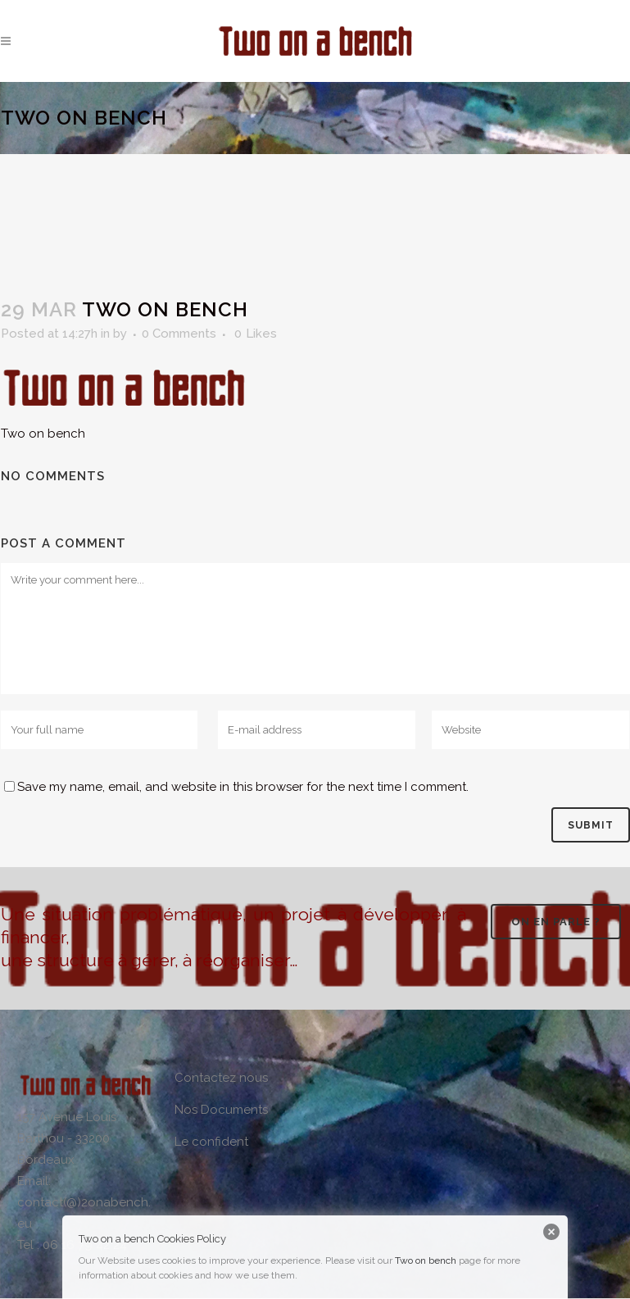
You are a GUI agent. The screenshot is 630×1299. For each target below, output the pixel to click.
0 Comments (179, 333)
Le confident (211, 1141)
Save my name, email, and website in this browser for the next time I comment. (243, 786)
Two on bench (425, 1260)
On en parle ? (556, 921)
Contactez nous (221, 1077)
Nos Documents (221, 1109)
